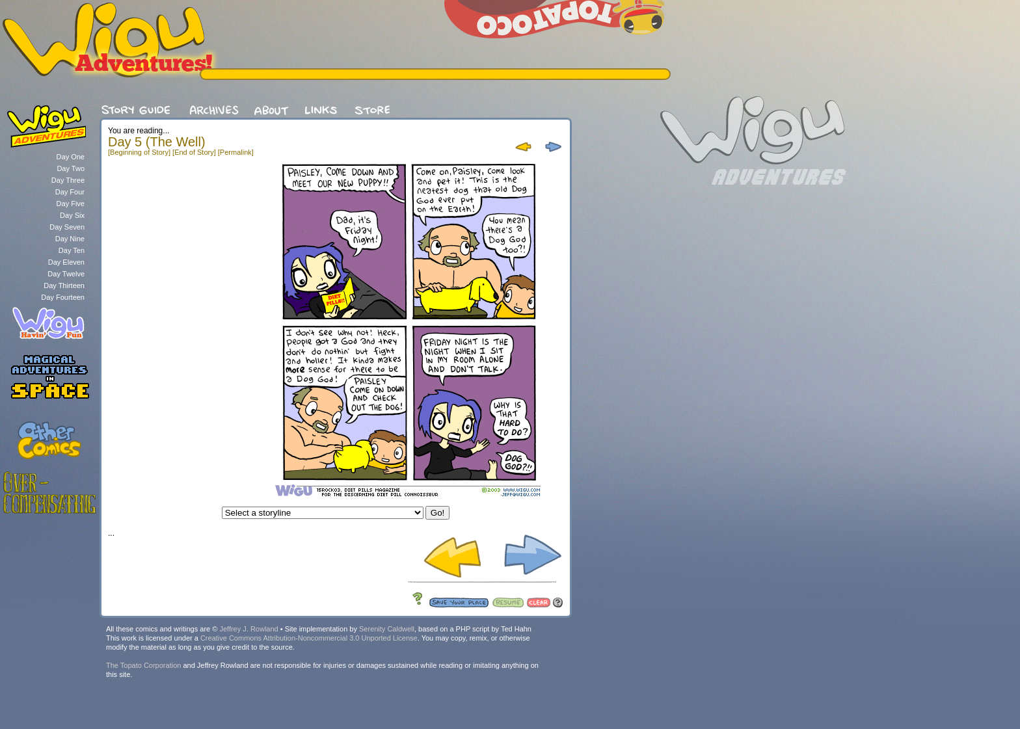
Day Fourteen (63, 297)
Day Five (71, 203)
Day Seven (67, 227)
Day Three (68, 180)
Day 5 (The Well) (157, 142)
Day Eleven (66, 262)
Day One (71, 157)
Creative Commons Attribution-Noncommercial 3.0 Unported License (309, 638)
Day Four (70, 192)
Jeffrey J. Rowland (248, 629)
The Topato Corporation (143, 665)
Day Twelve (66, 274)
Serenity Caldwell (386, 629)
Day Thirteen (64, 285)
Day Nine (70, 239)
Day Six (72, 215)
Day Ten (72, 250)
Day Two (71, 168)
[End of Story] (194, 152)
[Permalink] (236, 152)
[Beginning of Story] (139, 152)
